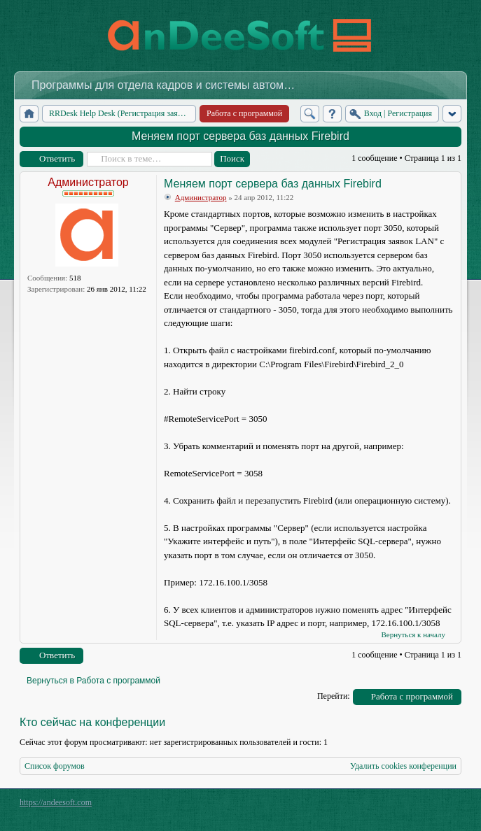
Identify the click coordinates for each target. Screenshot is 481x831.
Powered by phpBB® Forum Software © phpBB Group (440, 806)
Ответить (57, 158)
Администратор (88, 182)
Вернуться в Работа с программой (93, 680)
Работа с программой (412, 696)
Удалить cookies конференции (403, 766)
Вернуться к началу (413, 634)
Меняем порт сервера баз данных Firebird (240, 136)
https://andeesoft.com (56, 802)
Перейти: (333, 696)
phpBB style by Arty (398, 806)
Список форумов (55, 766)
